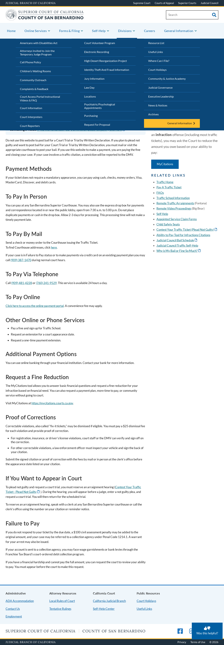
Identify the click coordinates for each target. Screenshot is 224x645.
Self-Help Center (104, 609)
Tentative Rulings (60, 609)
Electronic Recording (96, 51)
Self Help (162, 214)
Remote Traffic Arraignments (175, 203)
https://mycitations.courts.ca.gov (52, 403)
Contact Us (13, 609)
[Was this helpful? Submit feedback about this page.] (207, 631)
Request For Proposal (97, 124)
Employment (14, 616)
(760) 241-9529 (46, 283)
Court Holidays (157, 69)
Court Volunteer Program (99, 43)
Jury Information (94, 78)
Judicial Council (209, 3)
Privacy (181, 642)
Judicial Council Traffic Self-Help (177, 245)
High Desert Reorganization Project (105, 60)
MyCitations (165, 164)
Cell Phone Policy (30, 62)
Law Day (89, 87)
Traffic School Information (173, 198)
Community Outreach (33, 80)
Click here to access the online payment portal (35, 306)
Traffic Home (164, 182)
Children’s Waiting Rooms (35, 71)
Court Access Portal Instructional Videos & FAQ (40, 98)
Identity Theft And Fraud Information (106, 69)
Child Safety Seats (168, 224)
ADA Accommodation (20, 601)
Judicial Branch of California (31, 3)
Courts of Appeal (164, 3)
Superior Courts (187, 3)
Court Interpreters (31, 117)
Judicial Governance (160, 87)
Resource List (156, 43)
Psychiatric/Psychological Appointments (99, 106)
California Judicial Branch (109, 601)
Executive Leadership (161, 96)
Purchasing (91, 115)
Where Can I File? (158, 60)
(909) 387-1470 (20, 260)
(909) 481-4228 (21, 283)
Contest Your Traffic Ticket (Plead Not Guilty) (185, 229)
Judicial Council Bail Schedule (175, 240)
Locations (90, 96)
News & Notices (157, 105)
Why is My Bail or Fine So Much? (177, 251)
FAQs (160, 193)
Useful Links (155, 51)
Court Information (31, 108)
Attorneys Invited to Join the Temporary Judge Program (37, 52)
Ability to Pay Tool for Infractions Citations (183, 235)
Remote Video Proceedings (173, 208)
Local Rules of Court (62, 601)
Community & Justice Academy (167, 78)
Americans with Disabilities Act (38, 43)
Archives (153, 114)
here (54, 247)
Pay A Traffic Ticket (168, 187)
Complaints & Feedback (34, 89)
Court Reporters (30, 125)
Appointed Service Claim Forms (176, 219)
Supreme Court (141, 3)
